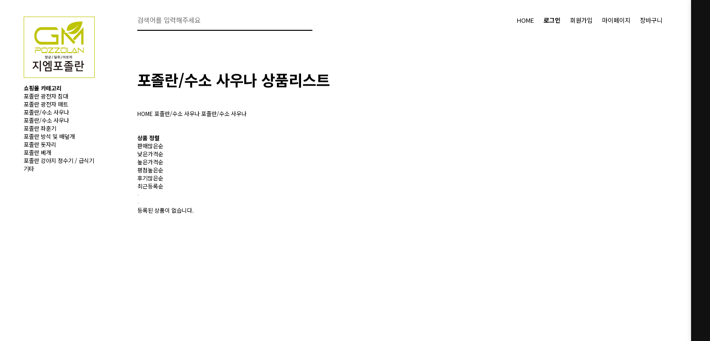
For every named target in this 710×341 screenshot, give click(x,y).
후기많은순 (150, 178)
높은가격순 (150, 162)
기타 (29, 168)
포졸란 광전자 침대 (46, 96)
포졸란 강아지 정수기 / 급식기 (59, 160)
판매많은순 (150, 146)
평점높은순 (150, 170)
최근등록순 (150, 186)
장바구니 (651, 20)
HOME (525, 20)
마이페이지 (616, 20)
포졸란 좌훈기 (40, 128)
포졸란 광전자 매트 (46, 104)
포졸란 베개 (37, 152)
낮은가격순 (150, 154)
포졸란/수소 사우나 (46, 112)
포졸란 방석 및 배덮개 (49, 136)
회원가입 (581, 20)
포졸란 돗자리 (40, 144)
